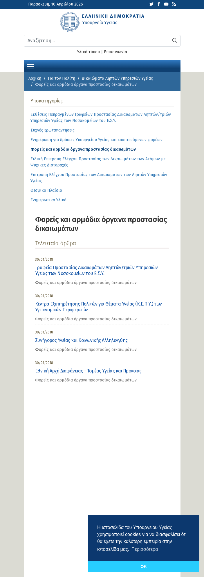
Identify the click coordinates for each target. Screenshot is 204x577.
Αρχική (34, 78)
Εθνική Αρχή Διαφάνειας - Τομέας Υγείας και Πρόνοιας (88, 371)
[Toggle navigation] (30, 65)
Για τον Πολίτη (61, 78)
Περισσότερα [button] (144, 549)
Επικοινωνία (115, 51)
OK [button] (143, 566)
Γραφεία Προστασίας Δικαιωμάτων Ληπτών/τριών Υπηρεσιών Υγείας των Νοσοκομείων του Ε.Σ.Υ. (96, 270)
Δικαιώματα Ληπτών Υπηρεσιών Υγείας (117, 78)
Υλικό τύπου (88, 51)
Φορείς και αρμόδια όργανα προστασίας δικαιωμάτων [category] (86, 282)
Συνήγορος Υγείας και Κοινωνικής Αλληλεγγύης (81, 340)
